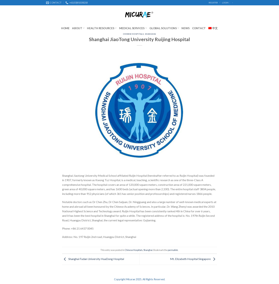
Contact (199, 28)
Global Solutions (164, 28)
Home (65, 28)
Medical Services (133, 28)
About (78, 28)
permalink (173, 250)
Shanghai (150, 34)
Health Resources (102, 28)
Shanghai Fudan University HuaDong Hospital (93, 259)
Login (225, 2)
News (185, 28)
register (213, 2)
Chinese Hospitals (133, 34)
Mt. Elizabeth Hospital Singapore (193, 259)
